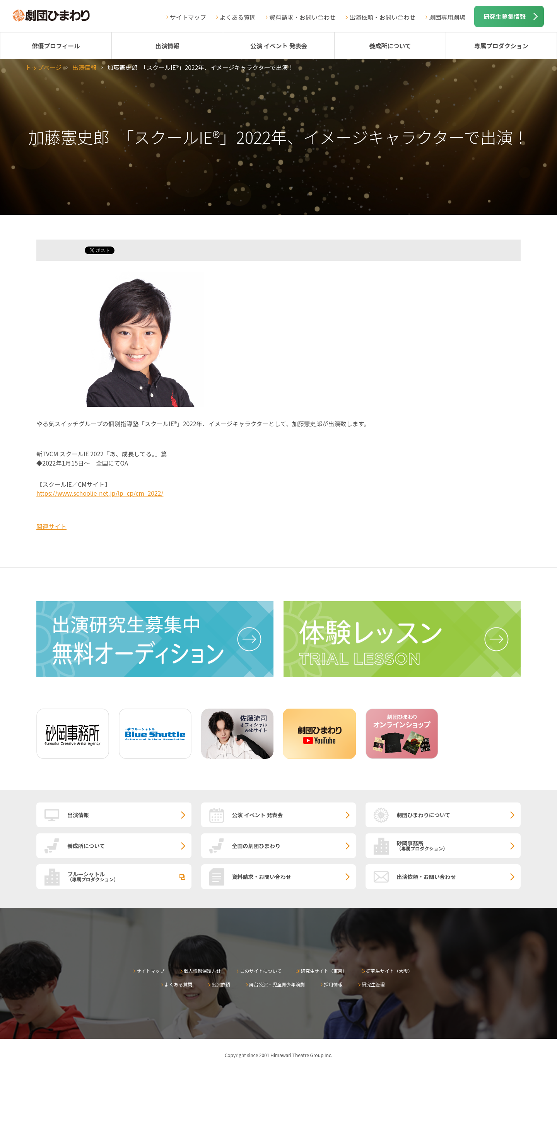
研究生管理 (373, 984)
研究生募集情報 (505, 16)
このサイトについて (261, 970)
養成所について (390, 45)
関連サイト (51, 526)
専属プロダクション (501, 45)
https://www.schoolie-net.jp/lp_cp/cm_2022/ (99, 493)
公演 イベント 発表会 (278, 45)
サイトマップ (188, 17)
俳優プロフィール (56, 45)
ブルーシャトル (129, 876)
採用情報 (333, 984)
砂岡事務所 (458, 845)
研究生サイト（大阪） (389, 970)
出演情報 (167, 45)
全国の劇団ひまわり (256, 846)
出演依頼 (221, 984)
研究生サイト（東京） (324, 970)
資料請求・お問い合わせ (302, 17)
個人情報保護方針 (202, 970)
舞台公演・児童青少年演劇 (277, 984)
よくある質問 (238, 17)
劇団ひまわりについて (423, 815)
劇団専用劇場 (447, 17)
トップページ (44, 67)
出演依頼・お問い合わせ (382, 17)
